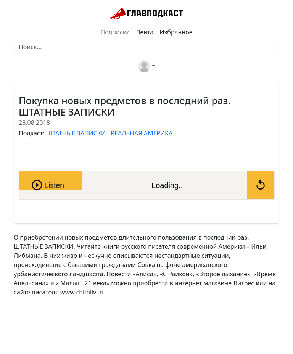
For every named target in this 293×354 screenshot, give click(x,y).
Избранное (175, 32)
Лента (144, 32)
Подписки (115, 32)
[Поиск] (146, 47)
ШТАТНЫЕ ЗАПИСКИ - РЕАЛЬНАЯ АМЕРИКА (109, 133)
